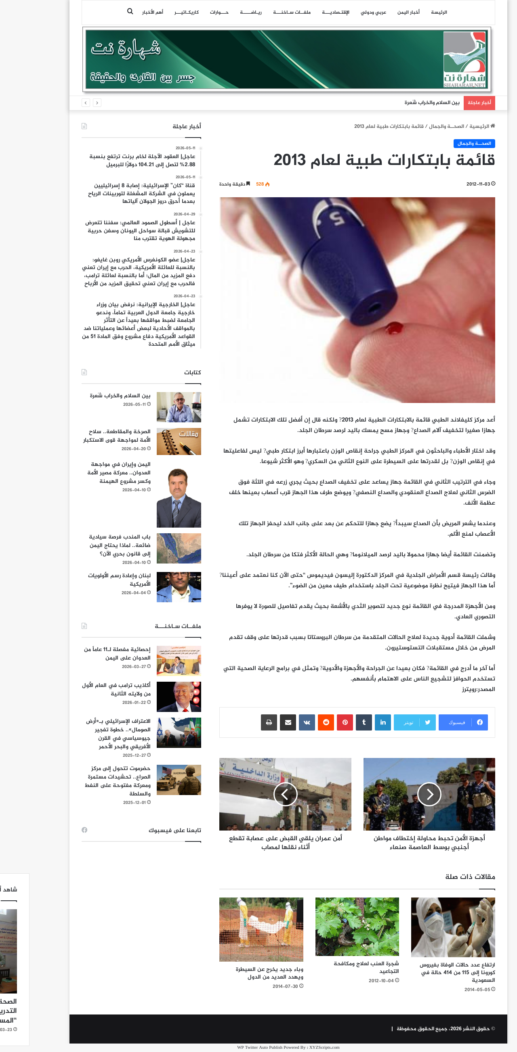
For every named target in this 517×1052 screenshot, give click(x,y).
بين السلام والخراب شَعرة (402, 102)
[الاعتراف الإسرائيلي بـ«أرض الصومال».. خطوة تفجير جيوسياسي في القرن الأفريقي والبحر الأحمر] (149, 733)
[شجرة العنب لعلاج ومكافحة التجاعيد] (328, 927)
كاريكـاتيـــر (157, 12)
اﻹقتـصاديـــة (305, 12)
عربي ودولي (343, 12)
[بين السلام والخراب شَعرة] (149, 407)
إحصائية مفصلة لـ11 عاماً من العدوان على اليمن (87, 654)
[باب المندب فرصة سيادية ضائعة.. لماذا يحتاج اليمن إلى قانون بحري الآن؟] (149, 548)
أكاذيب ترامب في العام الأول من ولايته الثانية (86, 690)
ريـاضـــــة (221, 12)
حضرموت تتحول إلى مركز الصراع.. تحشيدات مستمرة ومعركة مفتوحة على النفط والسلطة (88, 781)
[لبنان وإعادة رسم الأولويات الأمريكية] (149, 587)
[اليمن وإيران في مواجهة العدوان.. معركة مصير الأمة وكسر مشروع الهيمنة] (149, 494)
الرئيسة (409, 12)
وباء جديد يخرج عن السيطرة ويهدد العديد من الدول (239, 973)
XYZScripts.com (295, 1048)
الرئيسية (452, 126)
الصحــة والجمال (416, 126)
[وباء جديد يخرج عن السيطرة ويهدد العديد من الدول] (231, 930)
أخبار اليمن (379, 12)
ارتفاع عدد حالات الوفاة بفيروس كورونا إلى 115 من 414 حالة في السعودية (427, 972)
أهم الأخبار (122, 12)
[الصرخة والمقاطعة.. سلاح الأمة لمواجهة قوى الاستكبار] (149, 441)
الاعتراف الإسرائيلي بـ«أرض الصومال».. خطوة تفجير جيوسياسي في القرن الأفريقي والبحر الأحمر (88, 734)
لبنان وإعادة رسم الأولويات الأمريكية (89, 580)
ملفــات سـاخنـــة (262, 12)
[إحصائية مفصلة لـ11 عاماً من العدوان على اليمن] (149, 661)
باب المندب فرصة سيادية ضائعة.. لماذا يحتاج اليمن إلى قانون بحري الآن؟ (90, 545)
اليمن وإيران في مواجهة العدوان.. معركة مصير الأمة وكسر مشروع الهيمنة (89, 473)
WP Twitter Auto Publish (229, 1048)
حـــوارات (189, 12)
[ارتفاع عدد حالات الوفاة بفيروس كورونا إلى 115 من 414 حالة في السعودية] (423, 927)
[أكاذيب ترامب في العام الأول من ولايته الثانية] (149, 697)
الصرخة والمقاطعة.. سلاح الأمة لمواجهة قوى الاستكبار (87, 436)
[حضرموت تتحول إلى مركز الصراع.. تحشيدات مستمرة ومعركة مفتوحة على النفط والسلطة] (149, 780)
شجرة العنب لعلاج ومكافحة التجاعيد (336, 967)
